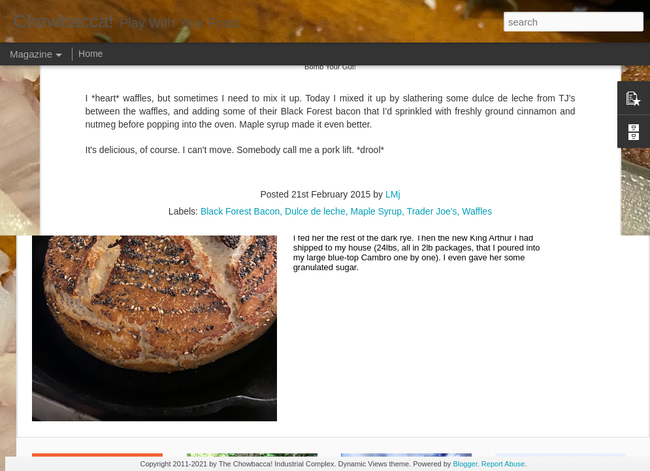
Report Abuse (503, 464)
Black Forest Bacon (240, 101)
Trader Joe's (432, 101)
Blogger (465, 464)
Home (90, 53)
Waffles (477, 101)
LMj (392, 84)
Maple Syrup (376, 101)
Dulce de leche (315, 101)
